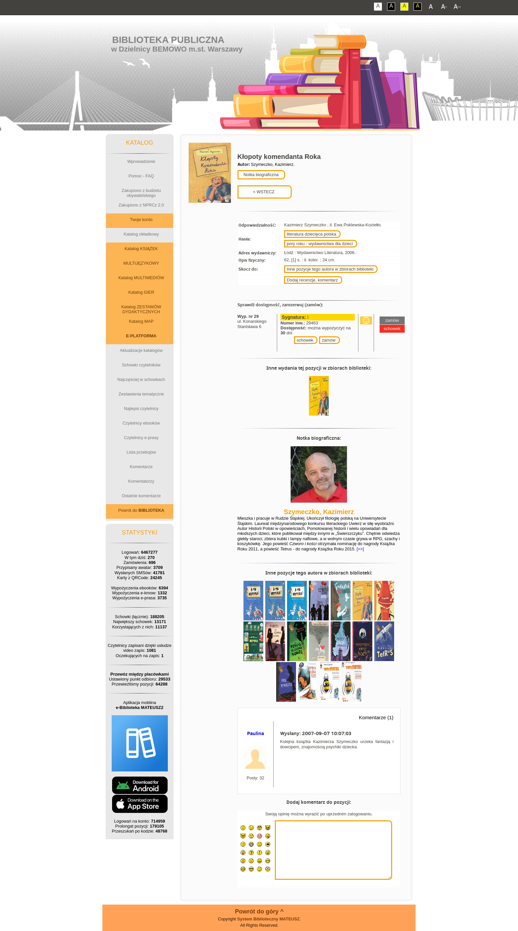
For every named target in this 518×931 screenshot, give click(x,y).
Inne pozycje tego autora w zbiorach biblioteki (330, 269)
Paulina (255, 733)
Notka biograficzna (260, 174)
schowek (305, 340)
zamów (328, 340)
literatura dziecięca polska (311, 234)
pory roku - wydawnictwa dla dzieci (320, 243)
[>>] (359, 548)
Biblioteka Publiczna (168, 40)
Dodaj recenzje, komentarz (312, 280)
